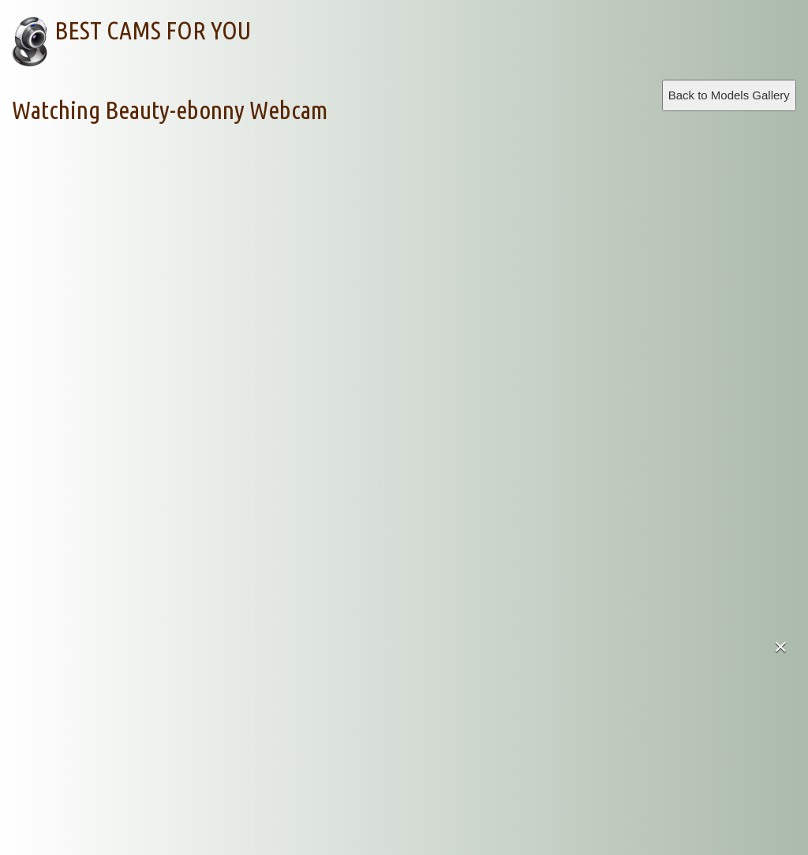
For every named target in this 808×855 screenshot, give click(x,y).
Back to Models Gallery (729, 95)
